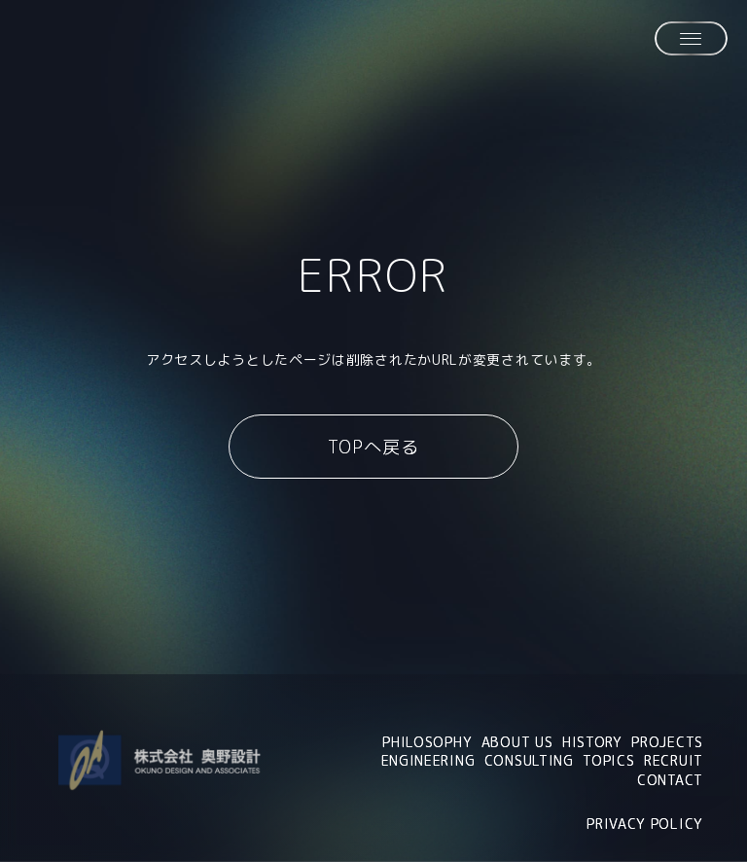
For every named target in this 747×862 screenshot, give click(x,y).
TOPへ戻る (373, 447)
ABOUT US (517, 742)
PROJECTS (667, 742)
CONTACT (670, 780)
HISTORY (592, 742)
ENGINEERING (428, 760)
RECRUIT (673, 760)
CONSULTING (529, 760)
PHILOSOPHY (427, 742)
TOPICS (608, 760)
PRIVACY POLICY (645, 823)
